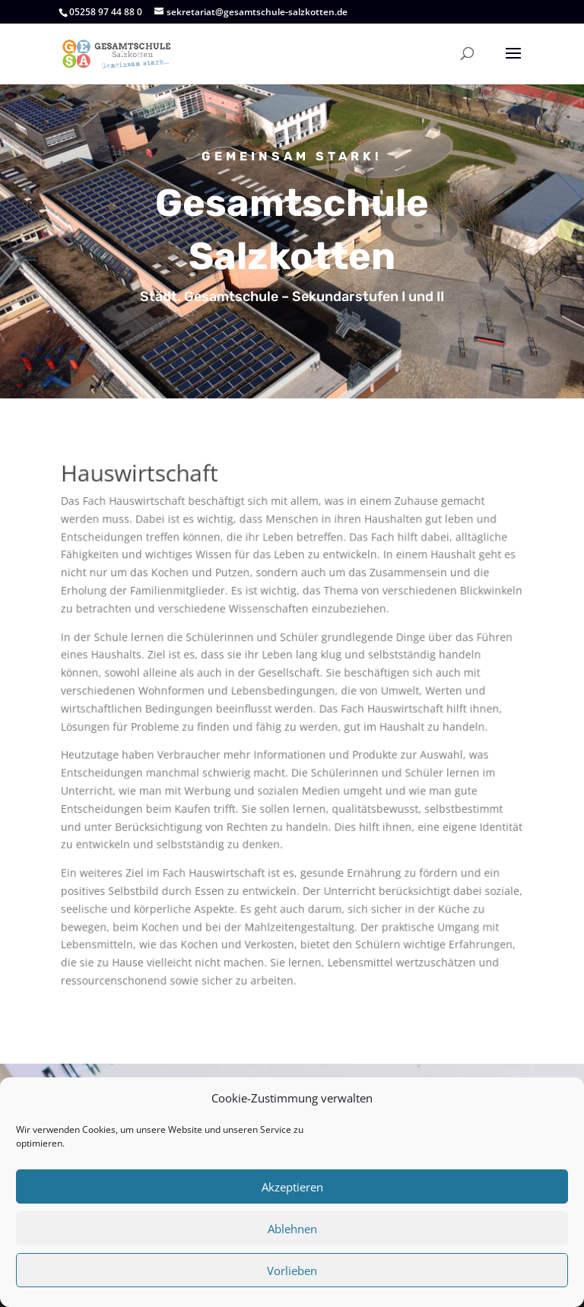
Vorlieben (292, 1270)
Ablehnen (292, 1228)
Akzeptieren (292, 1186)
